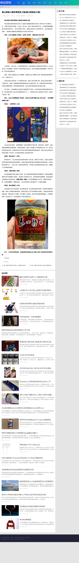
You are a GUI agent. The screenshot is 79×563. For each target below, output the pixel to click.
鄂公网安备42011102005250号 (7, 560)
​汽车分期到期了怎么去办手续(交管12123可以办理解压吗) (22, 474)
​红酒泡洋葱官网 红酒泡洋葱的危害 (32, 306)
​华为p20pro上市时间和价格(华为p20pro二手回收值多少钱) (40, 392)
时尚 (39, 2)
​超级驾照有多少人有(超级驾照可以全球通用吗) (36, 498)
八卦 (55, 2)
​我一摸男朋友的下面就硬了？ (67, 20)
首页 (18, 2)
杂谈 (66, 2)
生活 (23, 2)
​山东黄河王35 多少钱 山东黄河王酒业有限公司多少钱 (39, 292)
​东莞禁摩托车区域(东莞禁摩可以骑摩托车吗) (18, 486)
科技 (44, 2)
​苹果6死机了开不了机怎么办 (30, 459)
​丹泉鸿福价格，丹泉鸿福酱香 (30, 321)
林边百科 (2, 7)
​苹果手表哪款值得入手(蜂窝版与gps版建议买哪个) (20, 448)
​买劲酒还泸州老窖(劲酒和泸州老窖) (32, 524)
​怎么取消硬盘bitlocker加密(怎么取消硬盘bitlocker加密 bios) (23, 421)
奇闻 (60, 2)
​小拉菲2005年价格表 (27, 362)
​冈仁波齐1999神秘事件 (66, 46)
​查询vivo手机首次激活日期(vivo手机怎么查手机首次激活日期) (24, 513)
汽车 (50, 2)
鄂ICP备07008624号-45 (20, 560)
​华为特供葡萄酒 (25, 539)
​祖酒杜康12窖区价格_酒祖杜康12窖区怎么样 (35, 348)
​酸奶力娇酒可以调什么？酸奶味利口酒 (16, 265)
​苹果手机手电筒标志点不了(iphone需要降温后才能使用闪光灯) (42, 433)
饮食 (29, 2)
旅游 (34, 2)
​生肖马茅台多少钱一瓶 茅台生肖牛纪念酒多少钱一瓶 (39, 377)
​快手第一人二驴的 (64, 60)
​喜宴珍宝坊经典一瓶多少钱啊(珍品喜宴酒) (44, 265)
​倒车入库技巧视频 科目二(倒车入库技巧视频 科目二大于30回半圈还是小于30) (47, 406)
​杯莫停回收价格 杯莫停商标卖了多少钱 (16, 336)
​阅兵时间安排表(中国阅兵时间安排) (69, 26)
